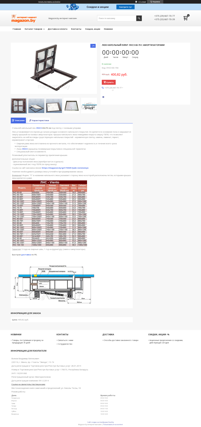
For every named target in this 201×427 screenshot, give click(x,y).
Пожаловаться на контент (113, 424)
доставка (26, 254)
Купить (110, 82)
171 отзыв (142, 2)
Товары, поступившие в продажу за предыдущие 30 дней (27, 341)
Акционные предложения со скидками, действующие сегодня (166, 341)
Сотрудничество (65, 344)
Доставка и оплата (57, 29)
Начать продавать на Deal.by (49, 2)
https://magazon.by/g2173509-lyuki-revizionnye (65, 168)
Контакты (76, 29)
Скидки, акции (92, 29)
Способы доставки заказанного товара (121, 340)
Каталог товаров (33, 29)
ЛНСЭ (39, 128)
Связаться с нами (65, 340)
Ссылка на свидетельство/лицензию (28, 384)
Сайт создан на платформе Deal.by (100, 422)
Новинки (108, 29)
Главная (17, 29)
